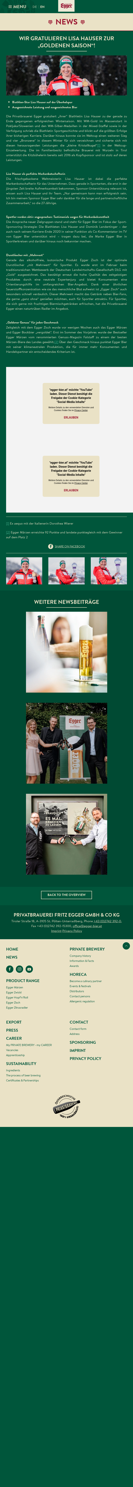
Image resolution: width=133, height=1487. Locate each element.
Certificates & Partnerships (22, 1080)
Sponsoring (83, 1042)
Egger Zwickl (14, 992)
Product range (23, 981)
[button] (66, 75)
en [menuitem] (42, 6)
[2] (56, 341)
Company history (80, 956)
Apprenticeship (15, 1055)
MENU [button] (16, 6)
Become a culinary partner (86, 981)
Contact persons (80, 996)
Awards (74, 966)
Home (12, 949)
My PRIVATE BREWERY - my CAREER (29, 1045)
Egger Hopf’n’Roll (17, 997)
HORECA (78, 974)
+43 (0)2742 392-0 (107, 921)
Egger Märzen (14, 987)
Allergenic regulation (82, 1001)
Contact (79, 1022)
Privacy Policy (72, 930)
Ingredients (13, 1070)
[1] (98, 145)
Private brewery (87, 949)
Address (75, 1034)
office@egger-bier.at (87, 925)
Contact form (78, 1029)
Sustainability (21, 1064)
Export (14, 1022)
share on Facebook (70, 546)
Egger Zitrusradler (17, 1008)
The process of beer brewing (23, 1075)
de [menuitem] (34, 6)
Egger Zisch (13, 1003)
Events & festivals (80, 986)
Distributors (77, 991)
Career (14, 1038)
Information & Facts (82, 961)
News (11, 957)
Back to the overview (66, 894)
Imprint (56, 930)
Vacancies (12, 1050)
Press (12, 1030)
